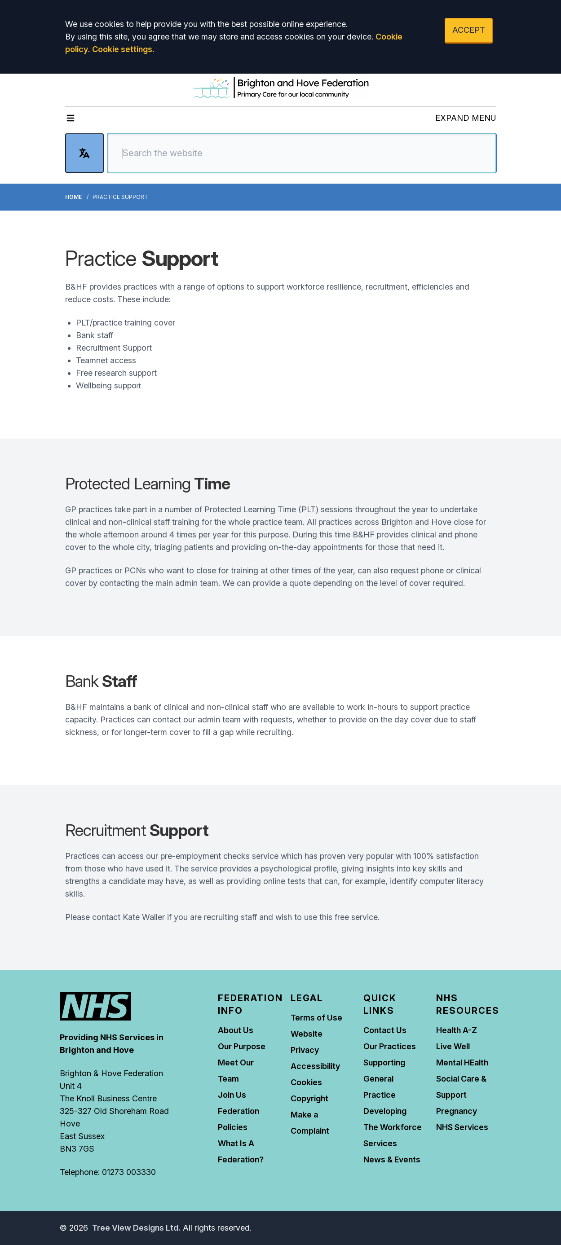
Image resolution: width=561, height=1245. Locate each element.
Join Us (232, 1095)
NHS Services (462, 1127)
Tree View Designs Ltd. (136, 1227)
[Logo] (280, 88)
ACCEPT (468, 30)
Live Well (453, 1046)
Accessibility (315, 1066)
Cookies (306, 1082)
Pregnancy (456, 1111)
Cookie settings (122, 49)
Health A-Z (456, 1030)
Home (73, 197)
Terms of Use (316, 1017)
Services (380, 1143)
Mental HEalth (462, 1062)
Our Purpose (241, 1046)
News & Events (391, 1159)
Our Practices (389, 1046)
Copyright (309, 1098)
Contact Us (384, 1030)
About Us (235, 1030)
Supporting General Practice (384, 1079)
